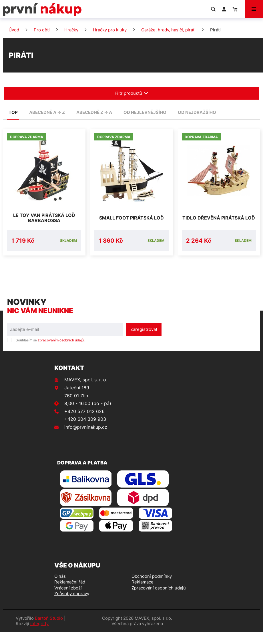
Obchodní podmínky (152, 576)
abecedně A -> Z (47, 112)
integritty (39, 623)
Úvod (14, 30)
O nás (60, 576)
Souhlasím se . (50, 340)
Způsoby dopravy (71, 593)
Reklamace (143, 582)
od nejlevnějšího (144, 112)
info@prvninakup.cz (85, 427)
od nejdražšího (197, 112)
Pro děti (42, 30)
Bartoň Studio (49, 618)
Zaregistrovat (143, 329)
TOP (13, 112)
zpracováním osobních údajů (61, 340)
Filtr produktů (131, 93)
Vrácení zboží (68, 588)
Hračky (71, 30)
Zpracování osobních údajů (159, 588)
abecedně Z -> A (94, 112)
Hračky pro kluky (110, 30)
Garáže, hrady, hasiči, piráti (168, 30)
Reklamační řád (69, 582)
